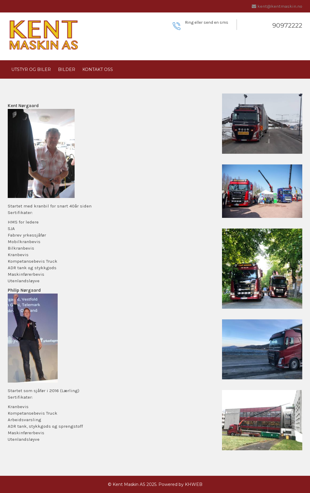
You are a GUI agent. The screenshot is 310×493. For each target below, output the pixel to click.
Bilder (66, 69)
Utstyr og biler (31, 69)
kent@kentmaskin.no (279, 6)
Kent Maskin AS (129, 484)
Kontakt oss (97, 69)
